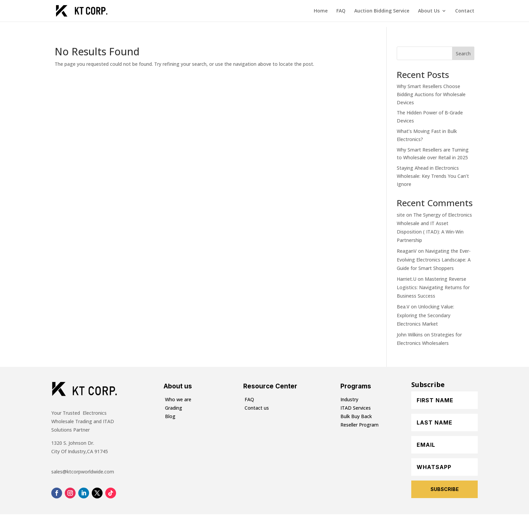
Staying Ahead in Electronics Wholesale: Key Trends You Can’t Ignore (433, 176)
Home (321, 11)
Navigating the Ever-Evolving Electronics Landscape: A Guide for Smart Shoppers (434, 259)
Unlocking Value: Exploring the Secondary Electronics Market (425, 315)
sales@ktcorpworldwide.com (82, 471)
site (401, 215)
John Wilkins (410, 334)
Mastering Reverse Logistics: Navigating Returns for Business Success (433, 287)
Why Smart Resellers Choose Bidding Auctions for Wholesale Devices (431, 94)
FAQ (340, 11)
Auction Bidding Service (381, 11)
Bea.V (403, 306)
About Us (429, 11)
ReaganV (407, 251)
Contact (464, 11)
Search (463, 53)
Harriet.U (406, 279)
